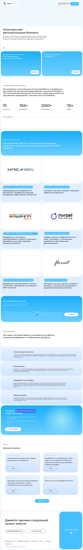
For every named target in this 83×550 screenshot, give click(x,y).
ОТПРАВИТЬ (71, 314)
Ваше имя (7, 311)
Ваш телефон (38, 311)
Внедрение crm (10, 541)
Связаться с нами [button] (71, 530)
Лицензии (34, 541)
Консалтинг (8, 544)
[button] (62, 179)
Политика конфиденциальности (15, 546)
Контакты (48, 541)
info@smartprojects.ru (62, 4)
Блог (41, 541)
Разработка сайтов (23, 541)
